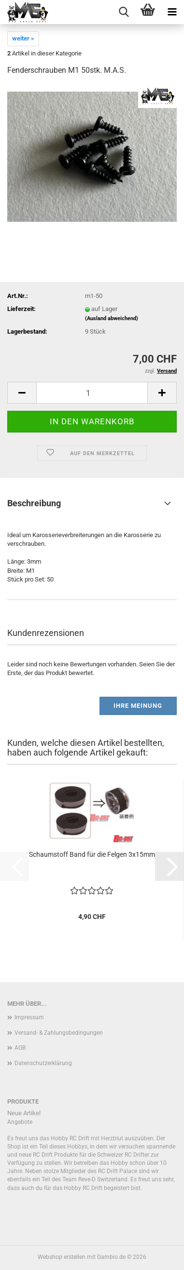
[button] (21, 393)
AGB (20, 1047)
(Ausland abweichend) (111, 318)
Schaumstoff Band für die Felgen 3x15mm (92, 854)
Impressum (29, 1017)
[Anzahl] (92, 393)
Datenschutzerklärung (43, 1063)
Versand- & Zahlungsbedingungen (58, 1032)
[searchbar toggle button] (124, 12)
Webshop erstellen (61, 1257)
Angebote (19, 1122)
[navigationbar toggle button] (172, 12)
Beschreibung (34, 503)
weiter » (23, 38)
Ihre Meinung (137, 705)
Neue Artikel (24, 1113)
